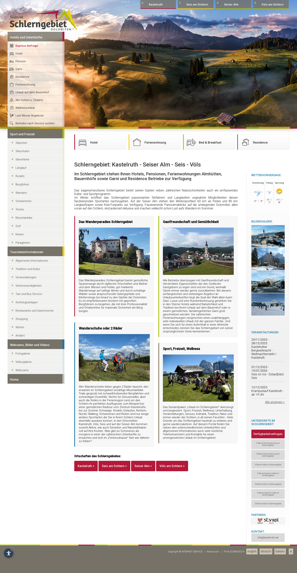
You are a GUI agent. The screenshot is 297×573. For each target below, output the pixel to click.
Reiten (20, 564)
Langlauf (21, 497)
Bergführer (22, 514)
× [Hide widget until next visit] (12, 549)
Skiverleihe (22, 489)
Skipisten (21, 472)
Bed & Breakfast (203, 471)
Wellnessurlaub (25, 437)
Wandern (21, 522)
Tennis (20, 539)
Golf (18, 555)
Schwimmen (23, 531)
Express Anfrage (27, 375)
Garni (19, 398)
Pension (21, 391)
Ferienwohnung (25, 414)
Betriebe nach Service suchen (35, 453)
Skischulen (22, 481)
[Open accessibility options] (8, 553)
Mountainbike (24, 547)
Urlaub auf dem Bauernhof (32, 422)
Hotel (19, 383)
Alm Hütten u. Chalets (29, 429)
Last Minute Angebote (30, 445)
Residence (22, 406)
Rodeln (20, 506)
